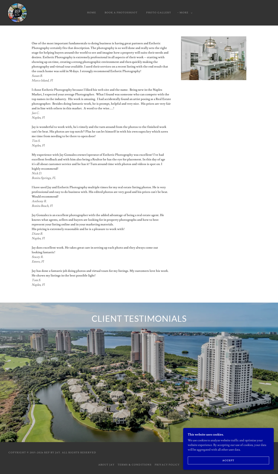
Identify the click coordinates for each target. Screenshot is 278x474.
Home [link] (91, 12)
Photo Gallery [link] (158, 12)
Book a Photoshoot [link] (121, 12)
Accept (235, 460)
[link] (17, 12)
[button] (185, 12)
